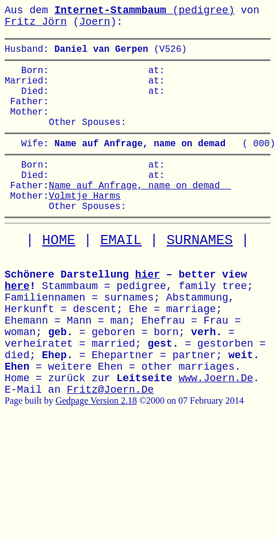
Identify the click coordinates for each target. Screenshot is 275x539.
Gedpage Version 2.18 (95, 430)
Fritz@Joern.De (110, 420)
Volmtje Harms (85, 223)
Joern (94, 22)
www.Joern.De (215, 408)
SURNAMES (199, 270)
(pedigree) (144, 10)
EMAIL (121, 270)
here (17, 316)
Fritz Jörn (36, 22)
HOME (58, 270)
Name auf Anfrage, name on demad (140, 210)
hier (147, 304)
